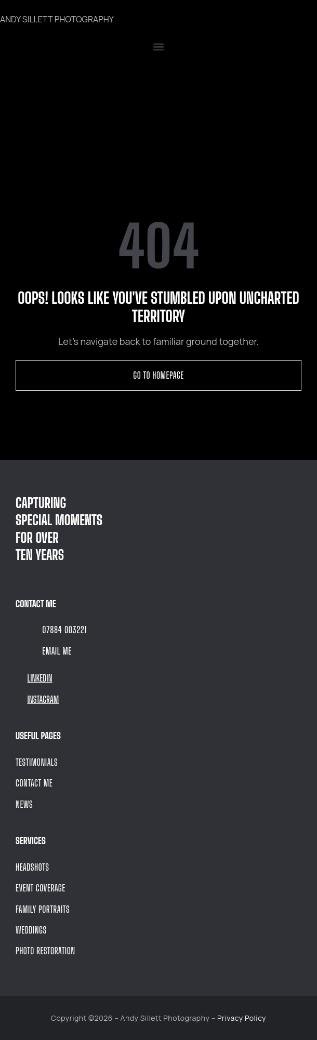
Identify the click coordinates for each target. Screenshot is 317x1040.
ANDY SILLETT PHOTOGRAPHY (57, 19)
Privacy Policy (241, 1018)
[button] (158, 47)
